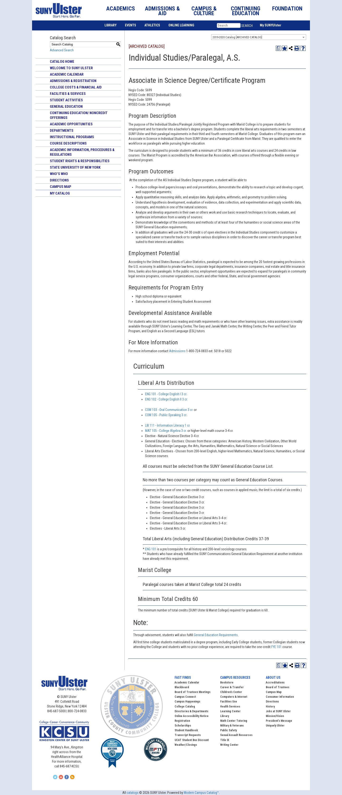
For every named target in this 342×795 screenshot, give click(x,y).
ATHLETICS (152, 25)
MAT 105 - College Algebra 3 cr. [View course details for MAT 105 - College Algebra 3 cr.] (166, 431)
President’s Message (279, 720)
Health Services (230, 706)
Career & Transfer (232, 687)
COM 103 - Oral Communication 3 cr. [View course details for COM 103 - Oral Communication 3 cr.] (169, 410)
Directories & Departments (191, 711)
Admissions (177, 351)
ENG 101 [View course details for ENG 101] (150, 549)
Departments (61, 130)
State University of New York (75, 167)
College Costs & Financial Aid (76, 87)
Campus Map (60, 187)
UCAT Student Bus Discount (192, 740)
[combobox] (258, 37)
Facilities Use (228, 701)
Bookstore (226, 682)
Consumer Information (280, 696)
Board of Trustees (277, 687)
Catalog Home (62, 61)
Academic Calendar (67, 74)
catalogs (132, 793)
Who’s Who (59, 174)
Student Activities (66, 100)
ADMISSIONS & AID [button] (162, 11)
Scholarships (183, 725)
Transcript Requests (188, 735)
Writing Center (229, 744)
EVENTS (130, 25)
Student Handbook (186, 730)
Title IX (224, 740)
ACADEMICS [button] (120, 8)
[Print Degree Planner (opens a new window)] (278, 48)
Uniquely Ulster (275, 725)
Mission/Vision (275, 716)
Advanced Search (62, 50)
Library (224, 716)
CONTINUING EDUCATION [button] (245, 11)
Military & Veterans (232, 725)
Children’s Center (231, 692)
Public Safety (228, 730)
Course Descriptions (68, 143)
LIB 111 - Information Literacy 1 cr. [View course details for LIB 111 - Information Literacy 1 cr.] (167, 425)
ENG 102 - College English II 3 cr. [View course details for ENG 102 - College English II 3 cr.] (166, 399)
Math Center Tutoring (233, 720)
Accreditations (275, 682)
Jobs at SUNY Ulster (278, 711)
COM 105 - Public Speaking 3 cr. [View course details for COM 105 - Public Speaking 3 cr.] (166, 415)
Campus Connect (185, 696)
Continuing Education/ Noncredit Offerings (79, 115)
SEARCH (247, 26)
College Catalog (185, 706)
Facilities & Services (68, 94)
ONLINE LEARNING (181, 25)
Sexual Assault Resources (236, 735)
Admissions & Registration (73, 81)
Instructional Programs (72, 137)
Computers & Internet (233, 696)
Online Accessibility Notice (192, 716)
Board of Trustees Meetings (192, 692)
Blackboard (182, 687)
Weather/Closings (186, 744)
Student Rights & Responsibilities (79, 161)
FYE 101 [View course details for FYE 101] (276, 647)
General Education (66, 106)
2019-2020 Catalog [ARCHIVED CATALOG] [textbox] (237, 37)
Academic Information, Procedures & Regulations (82, 152)
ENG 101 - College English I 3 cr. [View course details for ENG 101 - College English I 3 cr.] (166, 394)
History (270, 706)
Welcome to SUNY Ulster (71, 68)
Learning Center (230, 711)
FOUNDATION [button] (287, 8)
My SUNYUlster (270, 25)
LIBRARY (110, 25)
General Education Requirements (216, 635)
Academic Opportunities (71, 124)
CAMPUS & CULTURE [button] (204, 11)
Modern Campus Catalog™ (201, 793)
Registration (182, 720)
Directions (59, 180)
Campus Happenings (187, 701)
